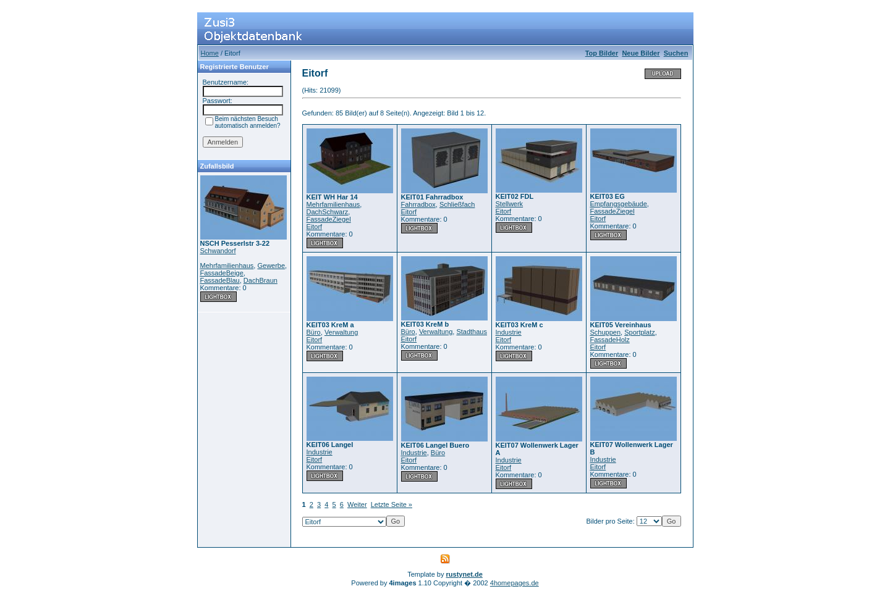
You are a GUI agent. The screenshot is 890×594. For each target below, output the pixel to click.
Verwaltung (341, 332)
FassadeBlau (220, 280)
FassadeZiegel (329, 219)
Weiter (357, 504)
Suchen (676, 53)
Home (210, 53)
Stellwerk (509, 203)
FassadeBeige (222, 273)
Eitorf (315, 226)
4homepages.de (514, 583)
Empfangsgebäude (618, 203)
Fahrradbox (418, 204)
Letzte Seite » (391, 504)
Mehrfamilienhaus (227, 265)
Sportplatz (639, 332)
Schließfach (457, 204)
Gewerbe (271, 265)
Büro (314, 332)
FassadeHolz (610, 339)
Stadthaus (471, 331)
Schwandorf (218, 250)
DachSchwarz (328, 211)
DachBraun (261, 280)
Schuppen (605, 332)
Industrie (509, 332)
